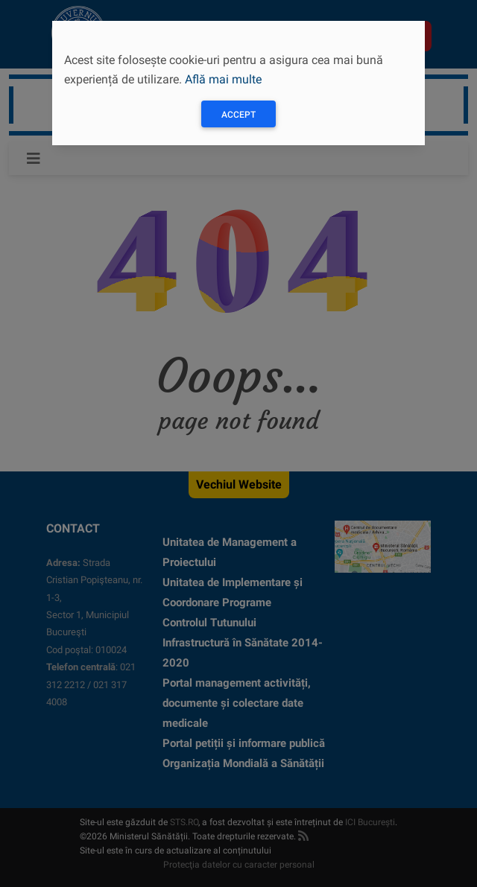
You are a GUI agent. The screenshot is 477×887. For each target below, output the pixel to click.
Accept (238, 114)
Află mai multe (223, 79)
